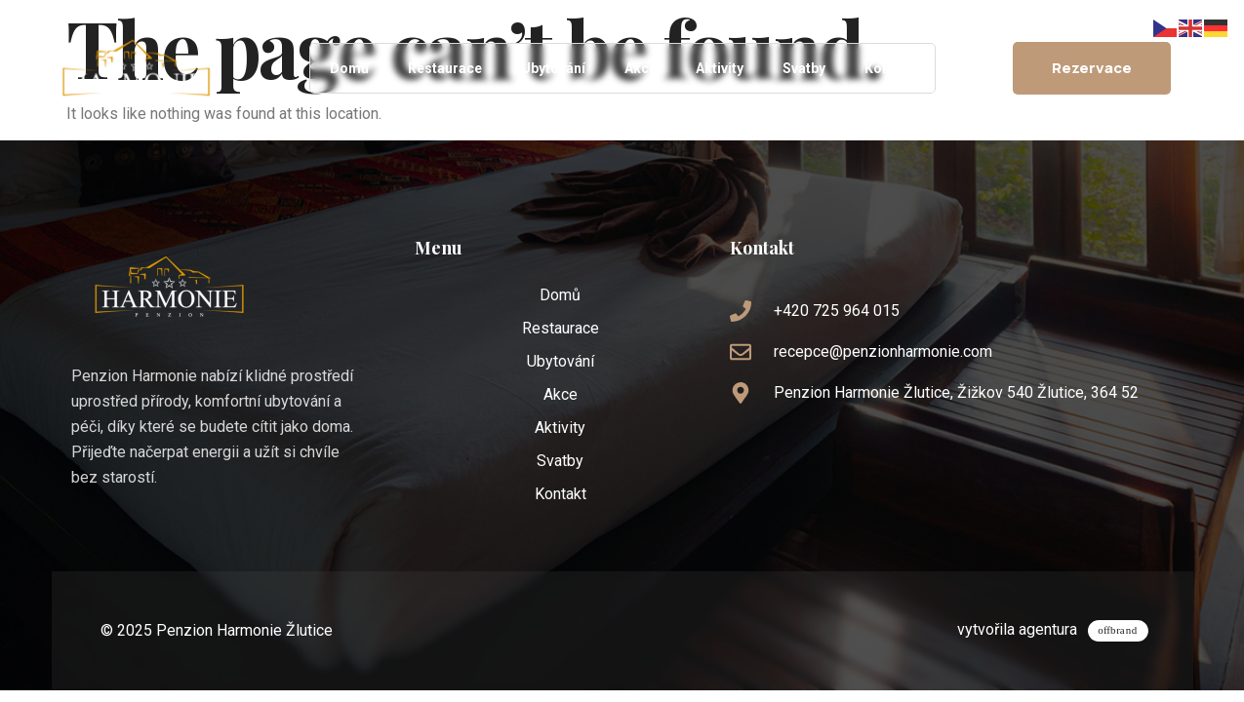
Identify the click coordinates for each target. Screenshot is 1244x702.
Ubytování (553, 68)
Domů (349, 68)
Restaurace (445, 68)
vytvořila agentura (1024, 625)
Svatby (804, 68)
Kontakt (889, 68)
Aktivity (719, 68)
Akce (640, 68)
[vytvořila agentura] (1121, 627)
